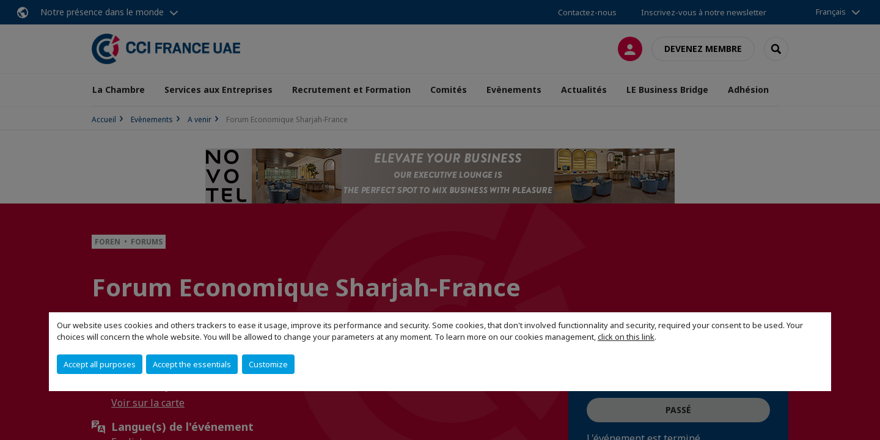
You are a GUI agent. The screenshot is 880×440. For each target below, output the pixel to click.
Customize (268, 364)
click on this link (626, 336)
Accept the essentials (192, 364)
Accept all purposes (100, 364)
